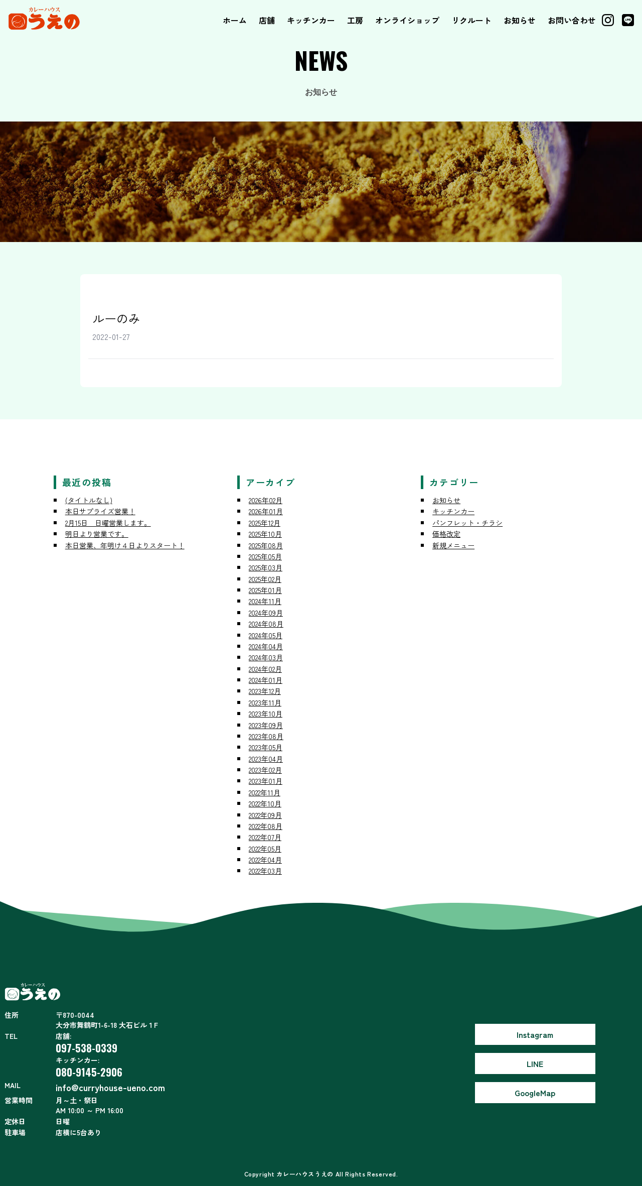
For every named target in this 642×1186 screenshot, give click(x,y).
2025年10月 (265, 534)
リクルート (471, 20)
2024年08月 (266, 624)
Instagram (535, 1034)
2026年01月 (266, 511)
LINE (535, 1063)
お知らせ (520, 20)
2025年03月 (265, 567)
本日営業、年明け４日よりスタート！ (125, 545)
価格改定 (446, 534)
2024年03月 (266, 657)
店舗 (267, 20)
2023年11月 (265, 702)
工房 (355, 20)
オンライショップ (407, 20)
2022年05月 (265, 849)
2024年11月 (265, 601)
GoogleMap (535, 1093)
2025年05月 (265, 556)
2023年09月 (266, 725)
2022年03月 (265, 871)
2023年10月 (265, 713)
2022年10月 (265, 803)
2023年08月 (266, 736)
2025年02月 (265, 579)
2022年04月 (265, 860)
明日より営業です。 (96, 534)
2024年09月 (266, 613)
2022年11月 (264, 792)
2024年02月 (265, 669)
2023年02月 (265, 770)
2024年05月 (265, 635)
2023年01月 (265, 781)
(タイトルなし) (88, 500)
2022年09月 (265, 815)
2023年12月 (265, 691)
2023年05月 (265, 747)
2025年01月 (265, 590)
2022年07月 (265, 837)
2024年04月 (266, 646)
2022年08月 (265, 826)
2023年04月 (266, 759)
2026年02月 (265, 500)
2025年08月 (266, 545)
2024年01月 (265, 680)
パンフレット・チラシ (467, 523)
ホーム (235, 20)
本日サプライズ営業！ (100, 511)
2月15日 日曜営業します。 (108, 523)
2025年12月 (264, 523)
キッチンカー (311, 20)
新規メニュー (453, 545)
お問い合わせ (572, 20)
